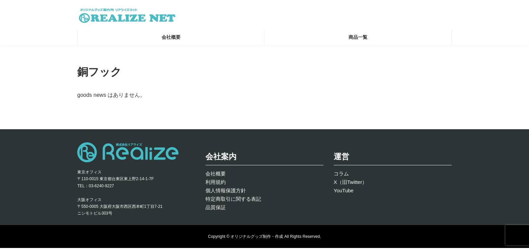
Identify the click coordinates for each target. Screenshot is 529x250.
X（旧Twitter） (350, 184)
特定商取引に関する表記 (233, 201)
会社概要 (215, 175)
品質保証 (215, 209)
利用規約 (215, 184)
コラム (341, 175)
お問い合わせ (95, 137)
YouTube (344, 192)
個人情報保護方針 (225, 192)
